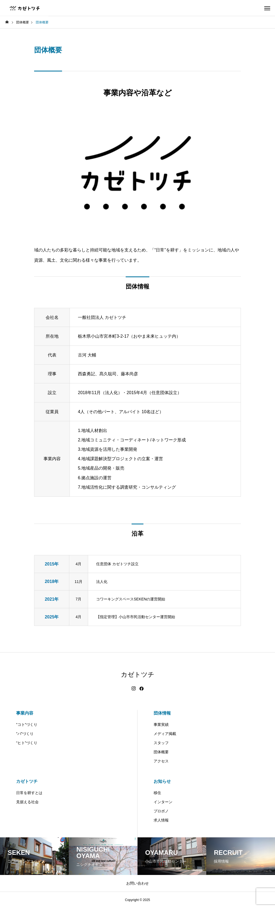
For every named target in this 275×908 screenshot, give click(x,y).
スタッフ (161, 743)
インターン (163, 802)
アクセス (161, 761)
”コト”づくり (26, 724)
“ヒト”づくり (26, 743)
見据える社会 (27, 802)
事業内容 (24, 713)
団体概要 (161, 752)
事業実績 (161, 724)
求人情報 (161, 820)
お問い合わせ (137, 883)
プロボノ (161, 811)
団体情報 (162, 713)
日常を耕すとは (29, 793)
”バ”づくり (25, 734)
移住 (157, 793)
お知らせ (162, 781)
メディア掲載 (165, 734)
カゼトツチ (27, 781)
